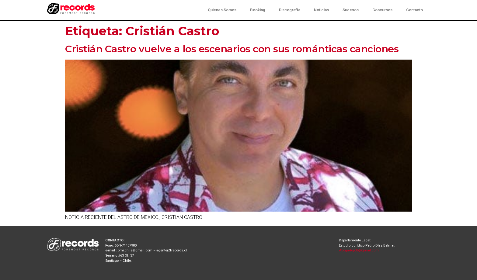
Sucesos (351, 10)
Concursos (382, 10)
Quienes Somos (222, 10)
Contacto (414, 10)
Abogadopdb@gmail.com (359, 250)
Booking (257, 10)
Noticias (321, 10)
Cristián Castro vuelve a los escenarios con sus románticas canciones (232, 49)
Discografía (289, 10)
